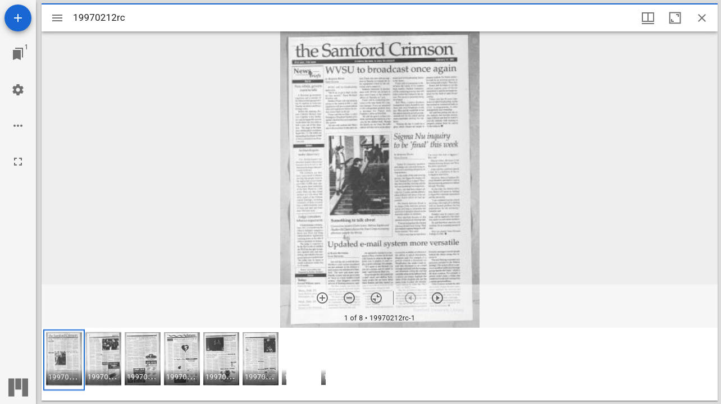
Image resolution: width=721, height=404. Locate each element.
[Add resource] (17, 17)
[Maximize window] (674, 17)
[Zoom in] (322, 297)
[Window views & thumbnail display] (648, 17)
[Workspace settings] (17, 89)
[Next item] (437, 297)
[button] (64, 360)
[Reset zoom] (376, 297)
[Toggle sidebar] (57, 17)
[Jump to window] (17, 53)
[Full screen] (17, 161)
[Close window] (701, 17)
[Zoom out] (349, 297)
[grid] (380, 364)
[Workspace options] (17, 125)
